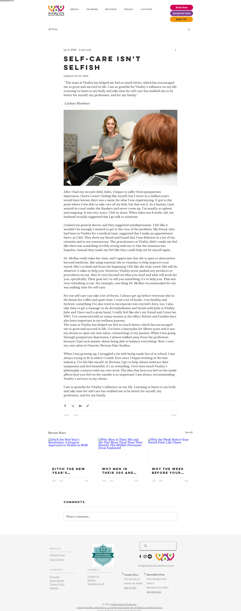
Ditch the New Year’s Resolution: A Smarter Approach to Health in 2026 (69, 471)
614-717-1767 (130, 587)
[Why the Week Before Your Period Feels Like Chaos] (170, 450)
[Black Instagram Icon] (145, 556)
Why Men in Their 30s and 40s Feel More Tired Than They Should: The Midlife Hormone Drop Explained (119, 471)
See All (189, 432)
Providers (55, 576)
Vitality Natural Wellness (123, 604)
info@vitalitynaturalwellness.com (156, 565)
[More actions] (175, 50)
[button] (188, 29)
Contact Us (93, 576)
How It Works (57, 559)
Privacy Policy (57, 584)
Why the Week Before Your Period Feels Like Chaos (168, 471)
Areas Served (57, 580)
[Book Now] (181, 7)
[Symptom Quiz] (181, 13)
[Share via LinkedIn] (80, 405)
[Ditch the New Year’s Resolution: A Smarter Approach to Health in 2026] (70, 450)
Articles (91, 580)
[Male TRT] (181, 19)
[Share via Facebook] (65, 405)
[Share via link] (87, 405)
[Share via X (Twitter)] (72, 405)
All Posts (53, 29)
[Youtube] (150, 556)
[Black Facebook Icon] (140, 556)
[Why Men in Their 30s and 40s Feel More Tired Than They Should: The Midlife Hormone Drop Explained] (120, 450)
